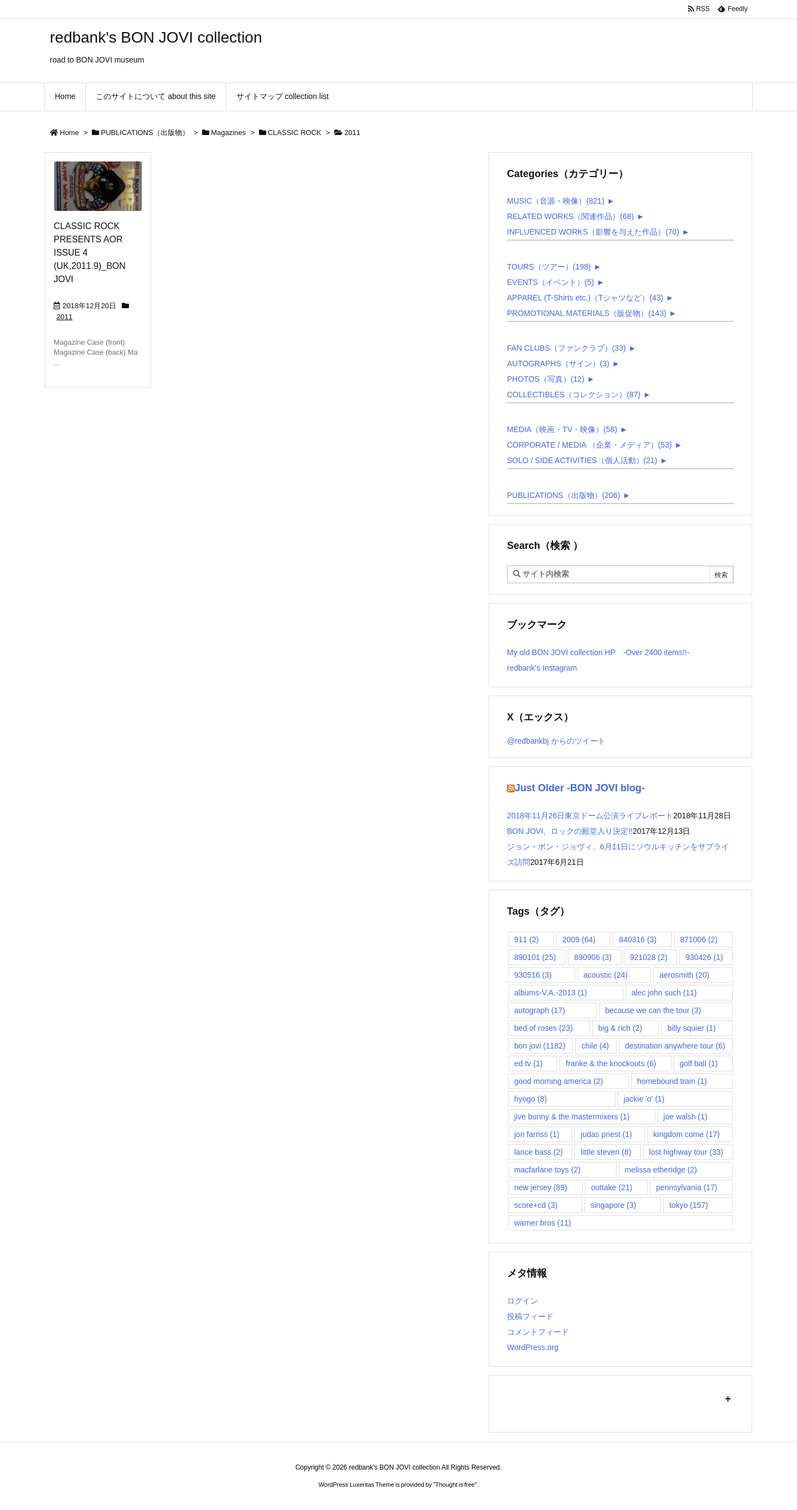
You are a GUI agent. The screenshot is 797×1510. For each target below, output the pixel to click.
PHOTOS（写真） (545, 379)
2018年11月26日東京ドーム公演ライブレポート (590, 815)
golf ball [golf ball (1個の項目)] (699, 1063)
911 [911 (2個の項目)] (526, 939)
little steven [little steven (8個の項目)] (606, 1152)
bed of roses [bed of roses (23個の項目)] (543, 1028)
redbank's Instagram (542, 667)
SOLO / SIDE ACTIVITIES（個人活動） (582, 460)
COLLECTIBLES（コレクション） (573, 394)
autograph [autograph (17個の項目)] (539, 1010)
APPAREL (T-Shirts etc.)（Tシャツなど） (585, 297)
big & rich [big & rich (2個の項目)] (620, 1028)
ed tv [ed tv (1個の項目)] (528, 1063)
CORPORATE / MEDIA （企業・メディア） (589, 444)
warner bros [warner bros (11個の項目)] (542, 1222)
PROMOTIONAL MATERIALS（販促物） (586, 313)
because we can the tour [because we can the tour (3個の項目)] (653, 1010)
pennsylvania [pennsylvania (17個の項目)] (686, 1187)
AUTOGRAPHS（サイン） (558, 363)
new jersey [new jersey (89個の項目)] (540, 1187)
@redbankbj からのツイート (556, 740)
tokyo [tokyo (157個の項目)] (688, 1205)
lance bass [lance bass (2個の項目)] (538, 1152)
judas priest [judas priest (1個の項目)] (606, 1134)
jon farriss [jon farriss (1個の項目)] (537, 1134)
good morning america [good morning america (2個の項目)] (558, 1081)
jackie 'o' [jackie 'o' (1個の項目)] (644, 1098)
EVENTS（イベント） (550, 282)
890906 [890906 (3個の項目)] (593, 957)
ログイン (522, 1300)
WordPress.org (532, 1347)
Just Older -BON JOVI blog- (580, 787)
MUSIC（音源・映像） (555, 200)
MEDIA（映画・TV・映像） (562, 429)
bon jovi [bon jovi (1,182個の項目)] (540, 1045)
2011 (64, 317)
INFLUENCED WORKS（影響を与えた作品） (593, 231)
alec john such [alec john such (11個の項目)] (664, 992)
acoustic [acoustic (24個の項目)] (605, 975)
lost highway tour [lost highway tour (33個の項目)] (686, 1152)
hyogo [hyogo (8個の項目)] (530, 1098)
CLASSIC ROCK (295, 132)
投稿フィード (530, 1316)
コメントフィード (538, 1331)
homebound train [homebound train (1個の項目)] (672, 1081)
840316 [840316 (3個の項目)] (637, 939)
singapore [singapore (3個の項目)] (613, 1205)
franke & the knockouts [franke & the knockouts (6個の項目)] (611, 1063)
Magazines (228, 132)
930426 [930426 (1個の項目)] (704, 957)
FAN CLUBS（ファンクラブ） (566, 348)
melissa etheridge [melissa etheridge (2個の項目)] (661, 1169)
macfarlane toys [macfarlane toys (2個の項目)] (547, 1169)
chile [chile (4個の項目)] (595, 1045)
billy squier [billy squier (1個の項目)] (691, 1028)
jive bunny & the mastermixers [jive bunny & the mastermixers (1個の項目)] (572, 1116)
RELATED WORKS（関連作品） (570, 216)
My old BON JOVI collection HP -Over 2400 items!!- (598, 652)
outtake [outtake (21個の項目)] (612, 1187)
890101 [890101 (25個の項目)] (535, 957)
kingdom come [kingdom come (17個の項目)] (687, 1134)
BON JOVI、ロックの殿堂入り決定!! (570, 831)
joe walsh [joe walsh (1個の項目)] (685, 1116)
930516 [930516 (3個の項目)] (533, 975)
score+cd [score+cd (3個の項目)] (535, 1205)
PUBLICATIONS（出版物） (145, 132)
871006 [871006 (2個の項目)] (699, 939)
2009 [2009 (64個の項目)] (579, 939)
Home (69, 132)
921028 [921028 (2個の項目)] (648, 957)
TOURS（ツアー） (549, 266)
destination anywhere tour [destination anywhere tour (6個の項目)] (675, 1045)
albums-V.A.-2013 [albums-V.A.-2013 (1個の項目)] (550, 992)
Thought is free (454, 1484)
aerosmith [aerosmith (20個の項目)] (684, 975)
